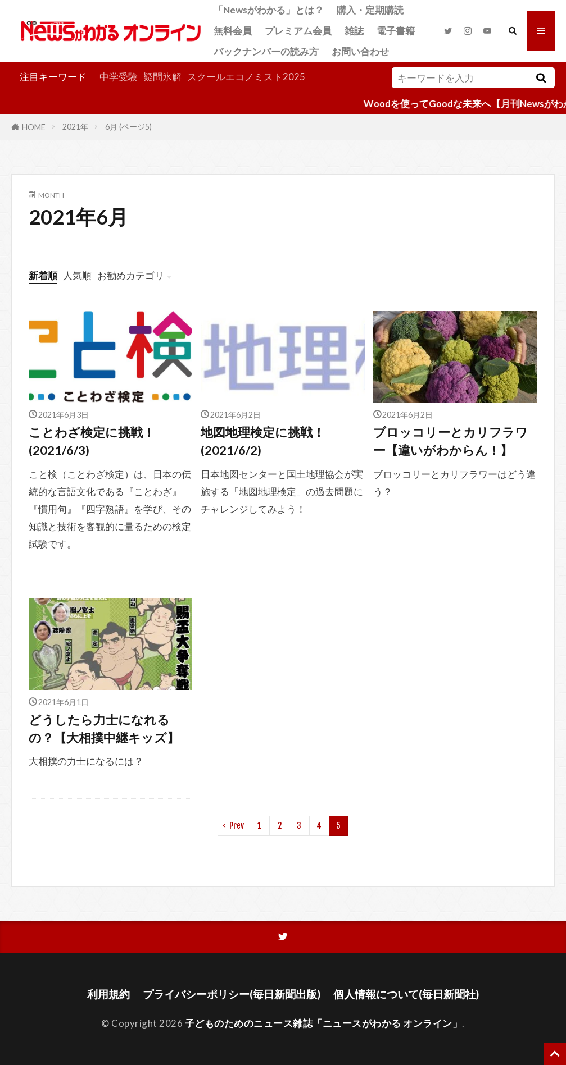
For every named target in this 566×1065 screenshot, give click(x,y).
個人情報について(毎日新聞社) (406, 994)
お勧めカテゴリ (130, 275)
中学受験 (118, 77)
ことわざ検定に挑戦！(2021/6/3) (92, 441)
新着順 (43, 275)
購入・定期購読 (370, 10)
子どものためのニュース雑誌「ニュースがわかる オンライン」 (324, 1023)
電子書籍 (396, 30)
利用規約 (108, 994)
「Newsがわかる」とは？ (269, 10)
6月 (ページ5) (128, 126)
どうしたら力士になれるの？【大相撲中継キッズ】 (104, 728)
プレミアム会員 (298, 30)
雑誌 (354, 30)
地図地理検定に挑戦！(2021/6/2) (263, 441)
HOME (34, 126)
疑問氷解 (162, 77)
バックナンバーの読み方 (266, 51)
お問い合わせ (360, 51)
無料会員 (233, 30)
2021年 (75, 126)
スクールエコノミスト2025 (246, 77)
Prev (236, 825)
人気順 (77, 275)
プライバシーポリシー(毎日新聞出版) (231, 994)
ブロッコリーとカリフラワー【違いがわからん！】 (450, 441)
